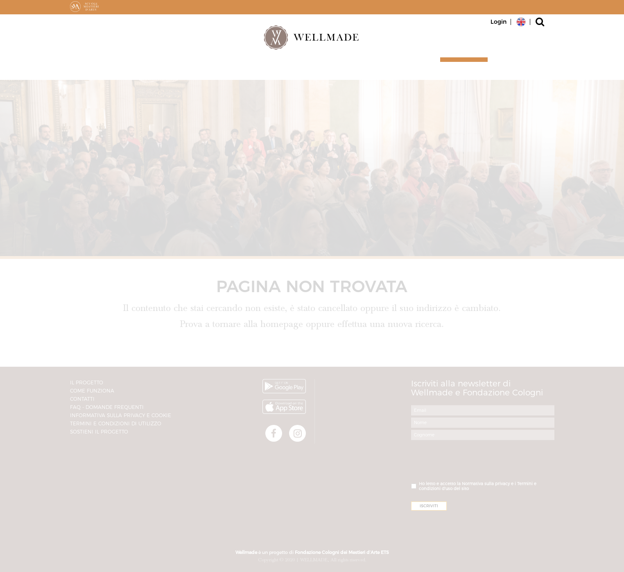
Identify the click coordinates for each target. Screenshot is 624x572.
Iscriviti (460, 70)
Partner (264, 70)
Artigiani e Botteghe (182, 70)
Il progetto (327, 70)
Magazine (393, 70)
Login (498, 21)
